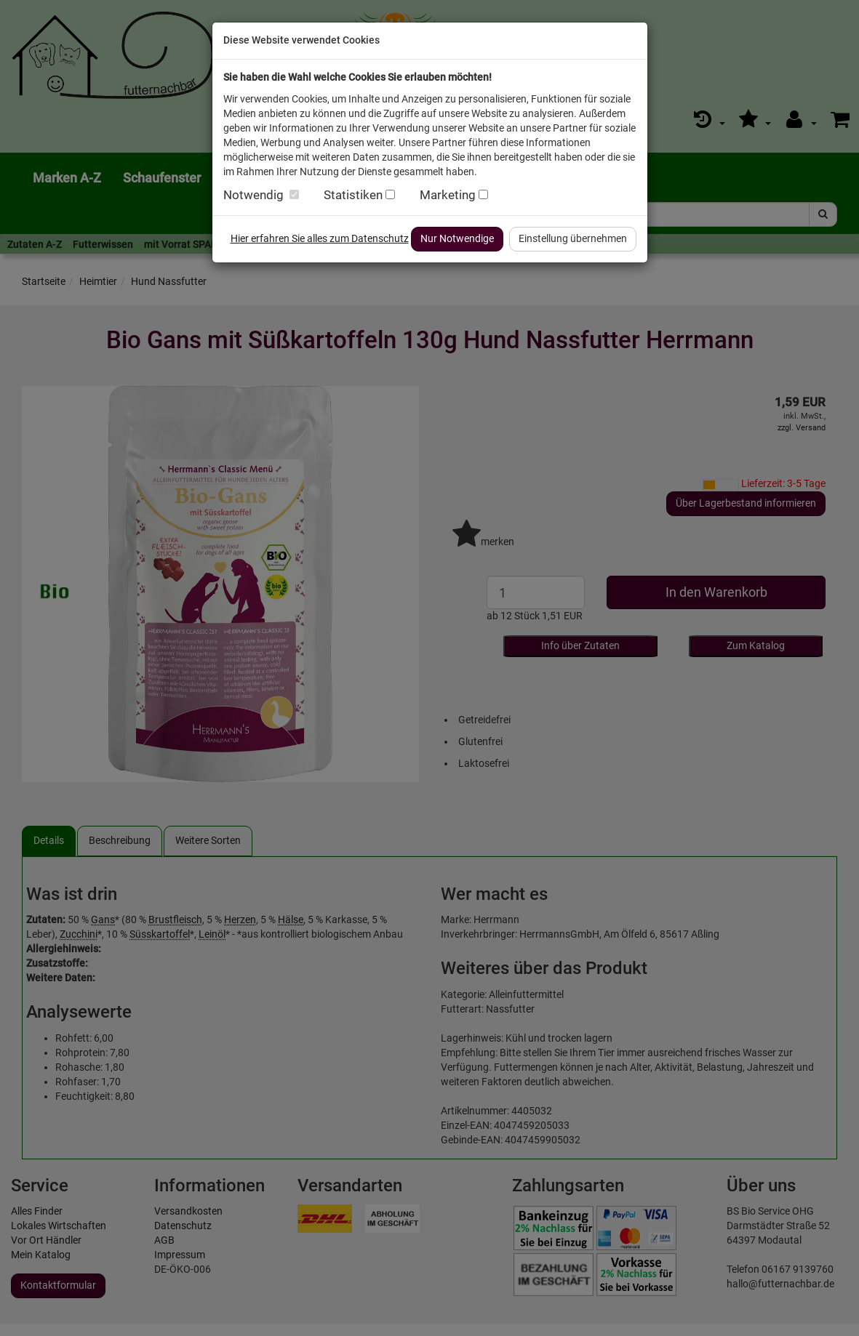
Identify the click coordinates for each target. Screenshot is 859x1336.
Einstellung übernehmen (573, 238)
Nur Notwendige (457, 238)
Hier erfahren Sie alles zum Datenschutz (320, 238)
